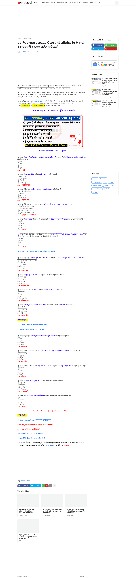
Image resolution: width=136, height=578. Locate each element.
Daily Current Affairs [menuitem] (48, 3)
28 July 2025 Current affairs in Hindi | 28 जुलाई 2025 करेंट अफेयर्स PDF (52, 511)
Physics (111, 182)
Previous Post (22, 576)
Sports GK (106, 188)
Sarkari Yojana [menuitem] (62, 3)
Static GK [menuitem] (93, 3)
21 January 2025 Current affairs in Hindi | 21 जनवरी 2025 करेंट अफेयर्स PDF (109, 92)
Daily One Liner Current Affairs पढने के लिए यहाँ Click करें (36, 251)
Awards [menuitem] (85, 3)
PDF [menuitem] (100, 3)
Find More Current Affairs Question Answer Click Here (52, 411)
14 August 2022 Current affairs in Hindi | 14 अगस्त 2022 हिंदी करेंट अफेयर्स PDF (109, 81)
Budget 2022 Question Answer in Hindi (31, 438)
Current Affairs (27, 38)
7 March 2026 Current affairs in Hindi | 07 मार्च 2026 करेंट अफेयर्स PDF (26, 511)
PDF (105, 182)
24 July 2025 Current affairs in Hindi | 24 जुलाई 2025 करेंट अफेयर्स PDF (28, 536)
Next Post (83, 576)
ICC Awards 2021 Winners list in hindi (30, 329)
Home (19, 38)
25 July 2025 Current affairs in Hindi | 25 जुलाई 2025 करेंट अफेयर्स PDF (76, 511)
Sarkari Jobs (107, 185)
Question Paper (97, 185)
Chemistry (103, 178)
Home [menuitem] (36, 3)
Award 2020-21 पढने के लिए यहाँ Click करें (30, 434)
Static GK (95, 192)
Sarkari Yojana (97, 188)
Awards (95, 178)
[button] (113, 3)
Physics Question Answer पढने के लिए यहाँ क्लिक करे (34, 420)
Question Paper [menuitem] (75, 3)
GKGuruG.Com (50, 445)
